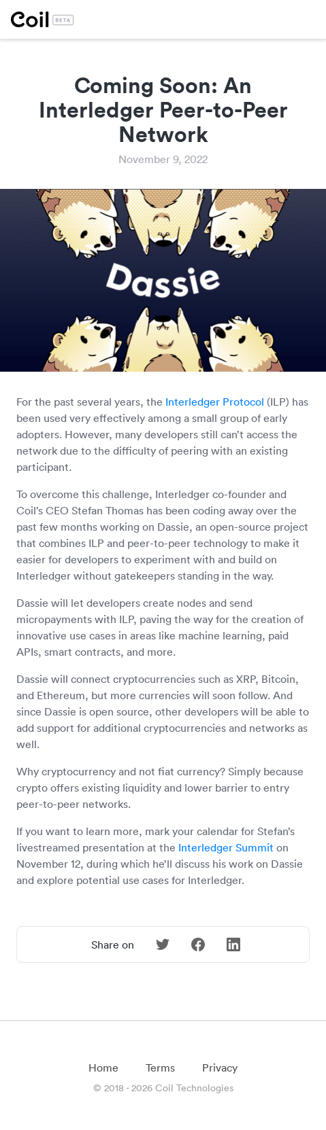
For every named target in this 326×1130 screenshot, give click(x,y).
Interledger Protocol (214, 401)
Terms (160, 1067)
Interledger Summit (226, 847)
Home (103, 1067)
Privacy (220, 1067)
